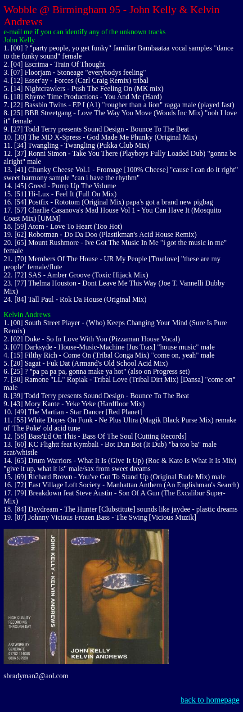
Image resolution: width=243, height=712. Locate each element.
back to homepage (209, 699)
